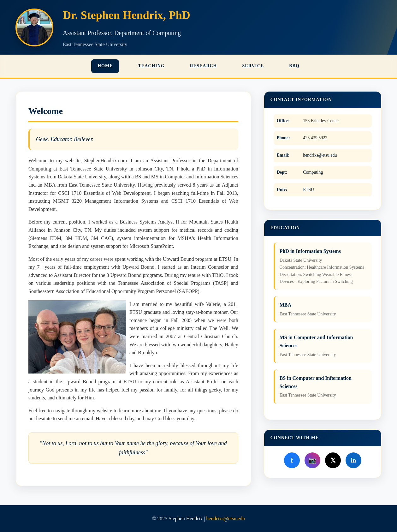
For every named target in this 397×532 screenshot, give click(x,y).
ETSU (308, 189)
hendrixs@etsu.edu (320, 155)
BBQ (294, 65)
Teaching (151, 65)
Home (105, 65)
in (353, 460)
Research (203, 65)
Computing (313, 172)
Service (253, 65)
